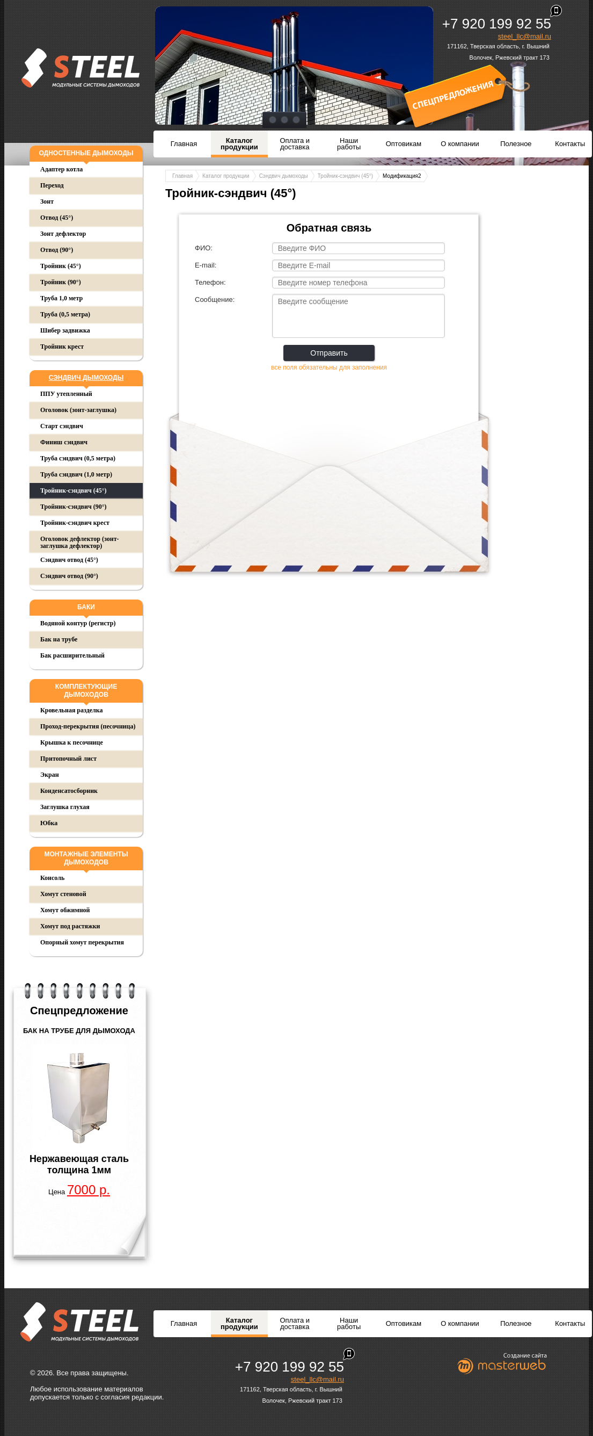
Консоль (52, 878)
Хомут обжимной (65, 910)
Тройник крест (62, 346)
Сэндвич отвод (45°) (69, 560)
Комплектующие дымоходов (86, 690)
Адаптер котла (61, 169)
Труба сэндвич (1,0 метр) (76, 474)
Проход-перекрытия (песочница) (87, 726)
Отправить (328, 353)
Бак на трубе (58, 639)
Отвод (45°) (56, 217)
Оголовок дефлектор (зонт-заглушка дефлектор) (79, 542)
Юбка (48, 823)
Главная (184, 144)
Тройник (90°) (60, 282)
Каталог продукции (239, 143)
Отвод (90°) (56, 250)
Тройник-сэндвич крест (74, 522)
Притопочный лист (68, 758)
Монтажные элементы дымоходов (86, 858)
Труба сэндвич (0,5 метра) (77, 458)
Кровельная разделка (71, 710)
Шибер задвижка (65, 330)
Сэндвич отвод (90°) (69, 576)
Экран (49, 774)
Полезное (515, 144)
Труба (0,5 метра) (65, 314)
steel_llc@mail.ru (524, 36)
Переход (52, 185)
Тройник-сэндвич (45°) (73, 490)
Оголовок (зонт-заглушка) (78, 410)
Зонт (47, 201)
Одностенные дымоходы (86, 153)
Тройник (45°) (60, 266)
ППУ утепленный (66, 394)
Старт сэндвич (61, 426)
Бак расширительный (72, 655)
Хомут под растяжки (70, 926)
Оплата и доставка (295, 143)
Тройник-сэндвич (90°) (73, 506)
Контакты (570, 144)
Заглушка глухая (65, 807)
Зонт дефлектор (63, 233)
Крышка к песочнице (71, 742)
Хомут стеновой (63, 894)
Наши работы (349, 143)
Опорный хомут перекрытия (82, 942)
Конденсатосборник (69, 791)
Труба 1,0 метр (61, 298)
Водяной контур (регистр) (78, 623)
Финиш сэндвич (63, 442)
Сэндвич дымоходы (86, 377)
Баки (86, 607)
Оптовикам (404, 144)
